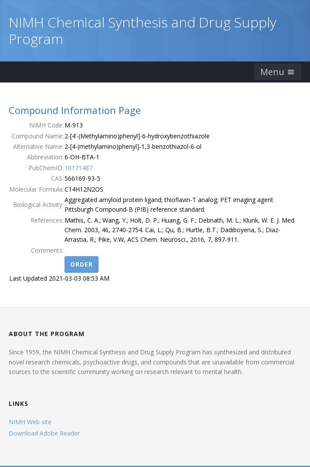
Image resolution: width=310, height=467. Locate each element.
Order (81, 264)
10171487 (78, 168)
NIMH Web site (30, 422)
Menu (277, 72)
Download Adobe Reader (44, 433)
